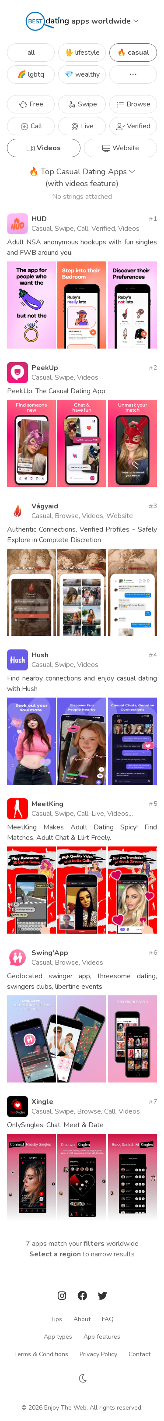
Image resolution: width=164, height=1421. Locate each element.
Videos (43, 148)
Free (31, 104)
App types (58, 1337)
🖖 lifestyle (82, 52)
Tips (56, 1319)
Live (82, 126)
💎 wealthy (82, 74)
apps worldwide (105, 21)
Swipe (82, 104)
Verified (133, 126)
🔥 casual (133, 52)
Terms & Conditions (41, 1354)
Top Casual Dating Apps (82, 178)
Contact (139, 1354)
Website (120, 148)
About (82, 1319)
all (31, 52)
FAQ (108, 1319)
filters (94, 1243)
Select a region (55, 1254)
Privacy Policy (98, 1354)
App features (102, 1337)
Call (31, 126)
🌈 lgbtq (30, 74)
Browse (133, 104)
